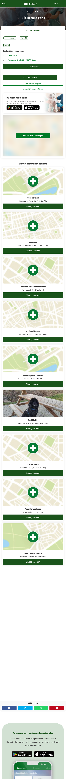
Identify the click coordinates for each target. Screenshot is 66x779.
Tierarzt (6, 45)
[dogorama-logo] (30, 3)
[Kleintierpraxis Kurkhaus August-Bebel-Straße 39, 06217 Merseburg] (33, 366)
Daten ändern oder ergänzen (33, 83)
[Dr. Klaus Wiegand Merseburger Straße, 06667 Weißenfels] (33, 322)
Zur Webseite (12, 56)
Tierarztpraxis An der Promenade (33, 287)
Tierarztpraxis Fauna (33, 509)
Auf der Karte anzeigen (33, 136)
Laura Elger (33, 242)
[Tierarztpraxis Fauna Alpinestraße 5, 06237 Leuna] (33, 499)
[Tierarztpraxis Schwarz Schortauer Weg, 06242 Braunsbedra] (33, 544)
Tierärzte (29, 12)
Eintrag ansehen (33, 206)
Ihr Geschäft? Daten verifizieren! (33, 89)
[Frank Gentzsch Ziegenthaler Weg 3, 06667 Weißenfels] (33, 188)
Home (23, 12)
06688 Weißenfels (40, 12)
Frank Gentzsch (33, 198)
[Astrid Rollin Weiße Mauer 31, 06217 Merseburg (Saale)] (33, 411)
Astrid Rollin (33, 420)
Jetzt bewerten (33, 30)
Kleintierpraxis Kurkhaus (33, 375)
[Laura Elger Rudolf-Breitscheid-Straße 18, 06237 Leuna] (33, 233)
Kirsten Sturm (33, 464)
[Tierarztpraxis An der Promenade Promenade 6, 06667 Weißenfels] (33, 277)
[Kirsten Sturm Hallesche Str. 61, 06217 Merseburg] (33, 455)
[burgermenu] (4, 3)
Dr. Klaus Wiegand (33, 331)
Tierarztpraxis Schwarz (33, 553)
